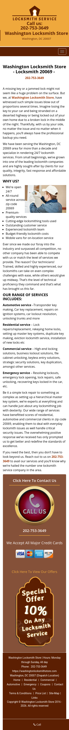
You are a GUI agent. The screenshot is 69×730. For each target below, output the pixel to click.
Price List (40, 693)
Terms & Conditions (20, 693)
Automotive (13, 684)
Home (16, 679)
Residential (30, 679)
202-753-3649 (34, 28)
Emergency (30, 684)
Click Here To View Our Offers (34, 571)
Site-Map (54, 693)
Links (34, 697)
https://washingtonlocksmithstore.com (34, 671)
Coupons (45, 684)
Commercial (47, 679)
